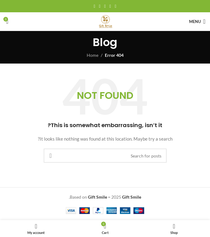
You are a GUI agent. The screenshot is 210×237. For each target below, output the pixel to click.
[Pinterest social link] (105, 6)
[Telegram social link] (94, 6)
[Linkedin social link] (99, 6)
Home (92, 55)
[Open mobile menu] (197, 21)
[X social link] (110, 6)
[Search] (105, 156)
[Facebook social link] (115, 6)
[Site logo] (105, 21)
